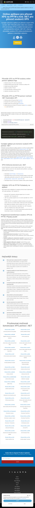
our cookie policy (23, 498)
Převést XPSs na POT (25, 398)
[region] (17, 121)
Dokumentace (20, 173)
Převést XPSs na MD (25, 376)
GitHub (17, 124)
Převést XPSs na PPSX (25, 416)
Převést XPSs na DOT (25, 341)
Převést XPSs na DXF (9, 354)
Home (17, 476)
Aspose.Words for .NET (21, 157)
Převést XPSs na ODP (25, 381)
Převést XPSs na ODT (25, 386)
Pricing (17, 482)
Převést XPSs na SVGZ (10, 430)
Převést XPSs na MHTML (9, 381)
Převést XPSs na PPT (9, 420)
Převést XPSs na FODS (10, 367)
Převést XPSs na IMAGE (10, 372)
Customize (10, 503)
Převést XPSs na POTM (10, 404)
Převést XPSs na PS (25, 420)
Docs (17, 484)
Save (21, 101)
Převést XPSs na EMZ (25, 354)
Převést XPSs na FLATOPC (25, 360)
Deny (25, 503)
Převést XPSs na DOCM (10, 341)
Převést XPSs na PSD (9, 425)
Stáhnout (17, 42)
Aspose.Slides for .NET (8, 158)
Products (17, 478)
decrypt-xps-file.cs (5, 124)
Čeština (27, 1)
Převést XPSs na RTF (25, 425)
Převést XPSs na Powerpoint (10, 411)
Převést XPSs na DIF (25, 334)
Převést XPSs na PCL (9, 398)
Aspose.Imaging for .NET (28, 158)
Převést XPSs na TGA (25, 437)
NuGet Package (12, 173)
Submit (17, 461)
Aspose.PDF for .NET (18, 158)
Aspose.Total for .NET (24, 149)
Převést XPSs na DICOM (10, 334)
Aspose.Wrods (8, 178)
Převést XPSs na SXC (9, 437)
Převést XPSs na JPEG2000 (25, 372)
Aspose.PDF (20, 178)
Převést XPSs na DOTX (25, 347)
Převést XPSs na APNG (10, 329)
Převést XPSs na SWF (25, 430)
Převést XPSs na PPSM (10, 416)
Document (20, 100)
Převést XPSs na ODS (9, 386)
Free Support (17, 488)
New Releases (17, 480)
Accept (17, 500)
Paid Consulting (17, 492)
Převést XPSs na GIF (25, 367)
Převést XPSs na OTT (25, 393)
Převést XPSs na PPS (25, 411)
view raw (31, 124)
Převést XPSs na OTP (9, 393)
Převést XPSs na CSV (25, 329)
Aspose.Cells (14, 178)
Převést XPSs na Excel (10, 360)
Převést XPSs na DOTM (10, 347)
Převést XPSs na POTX (25, 404)
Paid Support (17, 490)
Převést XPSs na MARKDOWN (9, 376)
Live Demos (17, 486)
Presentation (20, 103)
